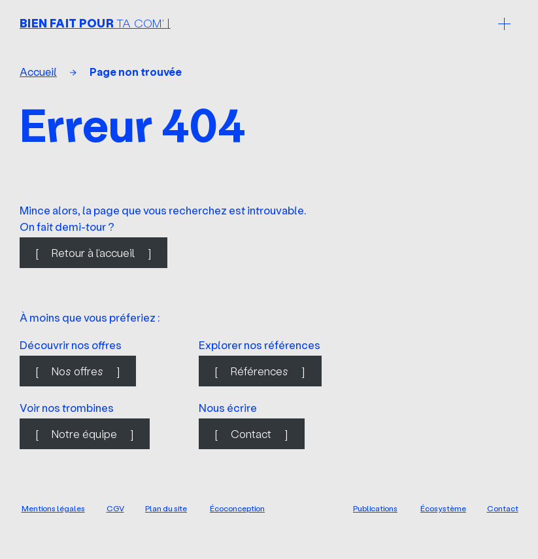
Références (259, 371)
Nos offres (77, 371)
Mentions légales (53, 508)
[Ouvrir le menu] (504, 23)
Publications (375, 508)
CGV (115, 508)
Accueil (38, 71)
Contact (251, 434)
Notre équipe (84, 434)
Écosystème (443, 508)
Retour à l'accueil (93, 253)
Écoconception (237, 508)
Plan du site (166, 508)
